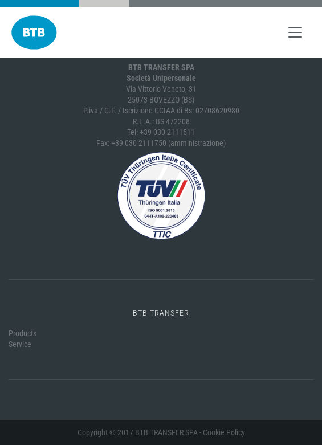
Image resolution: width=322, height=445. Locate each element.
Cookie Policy (224, 432)
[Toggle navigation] (295, 32)
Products (22, 333)
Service (20, 344)
